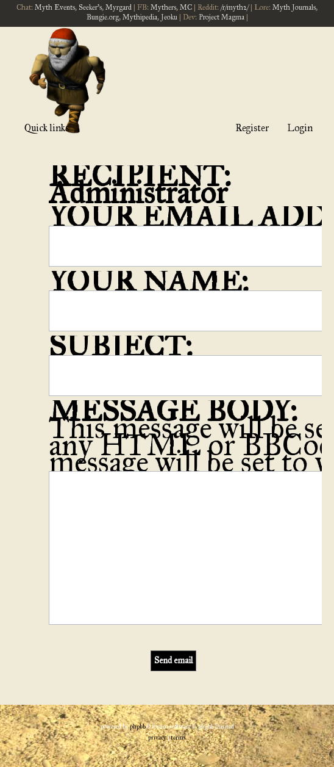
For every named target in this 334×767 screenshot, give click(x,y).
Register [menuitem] (252, 128)
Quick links (46, 128)
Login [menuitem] (300, 128)
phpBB (138, 726)
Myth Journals (294, 7)
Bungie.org (103, 17)
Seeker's (90, 7)
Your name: (149, 281)
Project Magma (221, 17)
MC (186, 7)
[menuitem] (157, 737)
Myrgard (118, 7)
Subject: (121, 346)
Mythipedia (140, 17)
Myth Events (55, 7)
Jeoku (169, 17)
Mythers (163, 7)
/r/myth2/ (235, 7)
